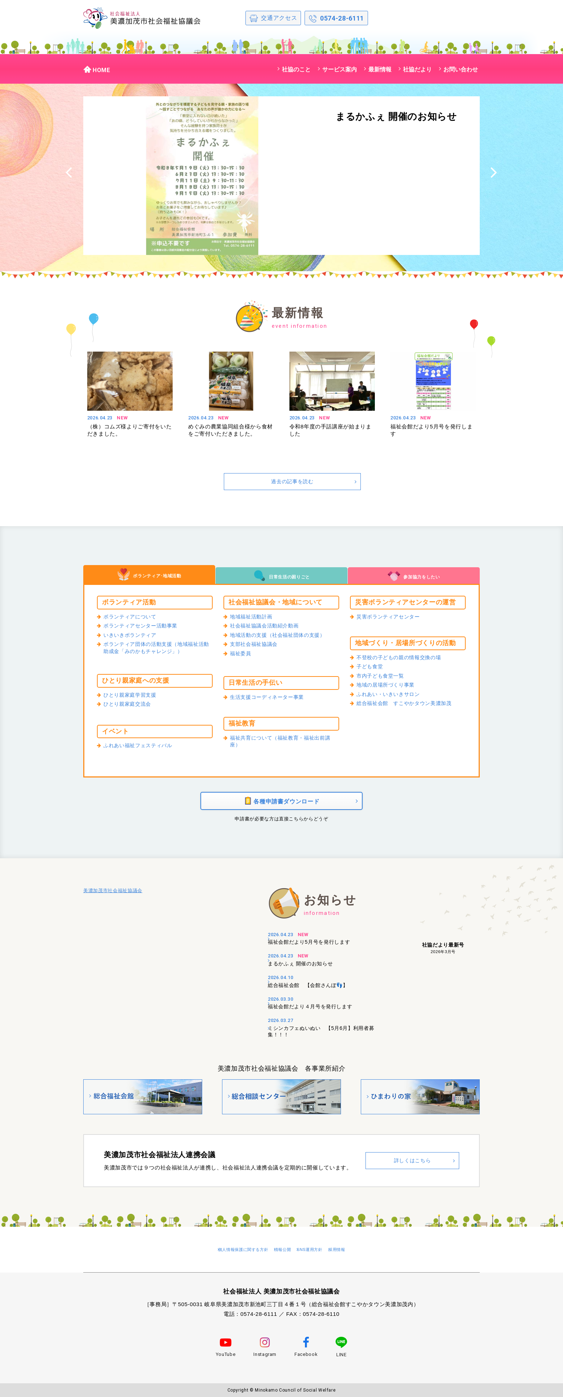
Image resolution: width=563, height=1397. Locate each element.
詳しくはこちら (412, 1165)
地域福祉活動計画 (254, 617)
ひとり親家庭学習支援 (133, 695)
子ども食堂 (371, 668)
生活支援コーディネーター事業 (272, 698)
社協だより (417, 69)
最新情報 (379, 69)
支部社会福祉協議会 (257, 647)
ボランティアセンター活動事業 (145, 627)
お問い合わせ (460, 69)
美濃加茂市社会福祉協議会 (112, 899)
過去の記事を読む (292, 481)
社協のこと (296, 69)
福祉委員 (242, 657)
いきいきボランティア (133, 637)
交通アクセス (273, 18)
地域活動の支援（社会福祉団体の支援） (284, 637)
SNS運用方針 (322, 1251)
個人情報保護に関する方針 (229, 1251)
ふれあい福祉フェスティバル (142, 746)
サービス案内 (339, 69)
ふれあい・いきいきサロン (392, 698)
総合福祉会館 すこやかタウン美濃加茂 (410, 708)
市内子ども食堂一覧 (383, 678)
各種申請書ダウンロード (281, 804)
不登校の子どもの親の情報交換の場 (404, 658)
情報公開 (284, 1251)
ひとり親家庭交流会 (130, 705)
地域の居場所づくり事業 (389, 688)
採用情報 (360, 1251)
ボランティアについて (133, 617)
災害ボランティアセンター (392, 617)
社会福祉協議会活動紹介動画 (269, 627)
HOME (96, 69)
